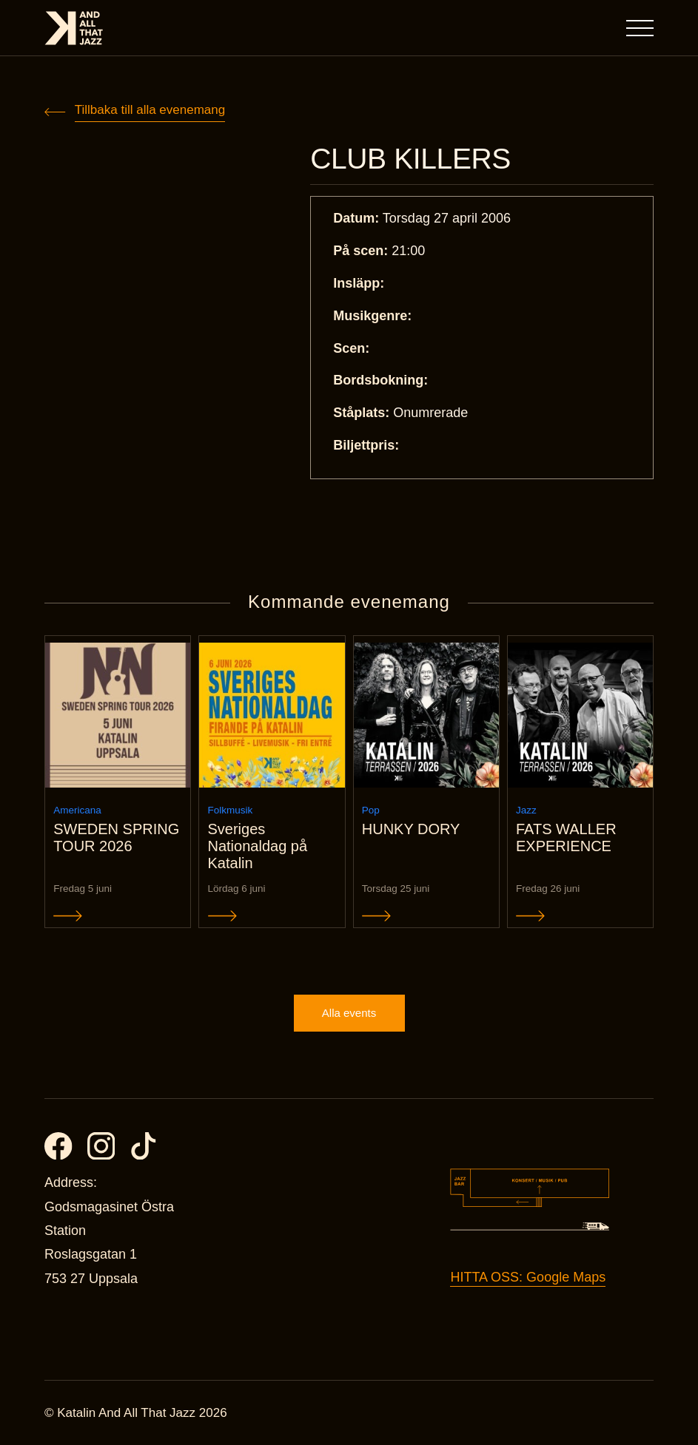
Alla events (349, 1012)
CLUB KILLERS (410, 158)
